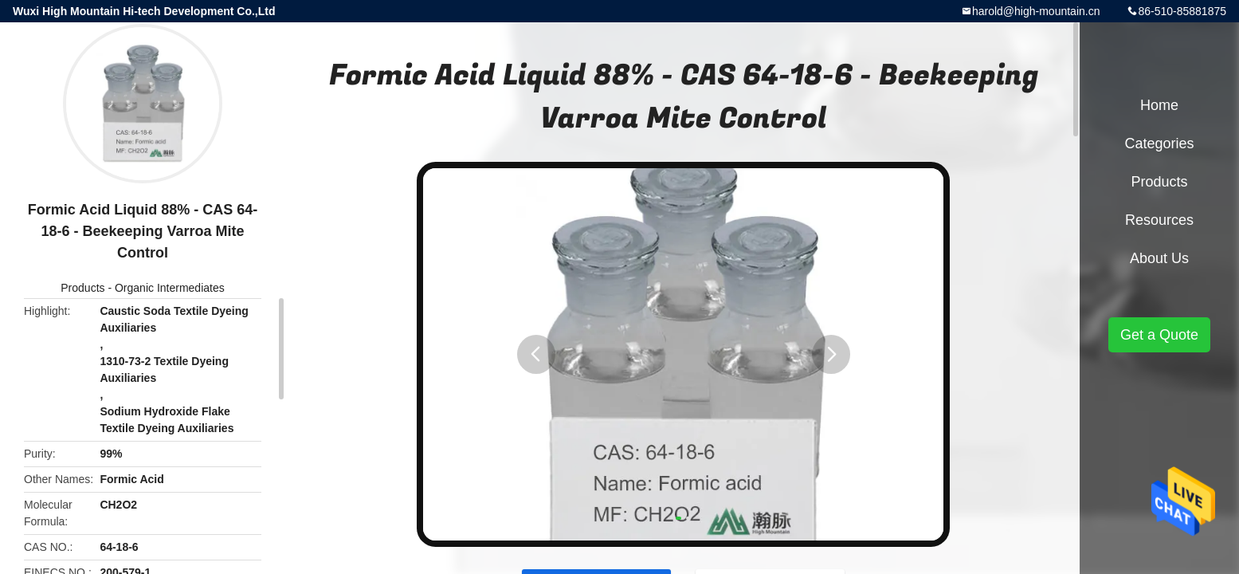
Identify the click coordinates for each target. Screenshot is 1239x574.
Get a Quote (1159, 335)
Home (1159, 105)
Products (82, 287)
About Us (1159, 258)
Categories (1159, 143)
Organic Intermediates (170, 287)
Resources (1159, 220)
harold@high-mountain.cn (1036, 11)
